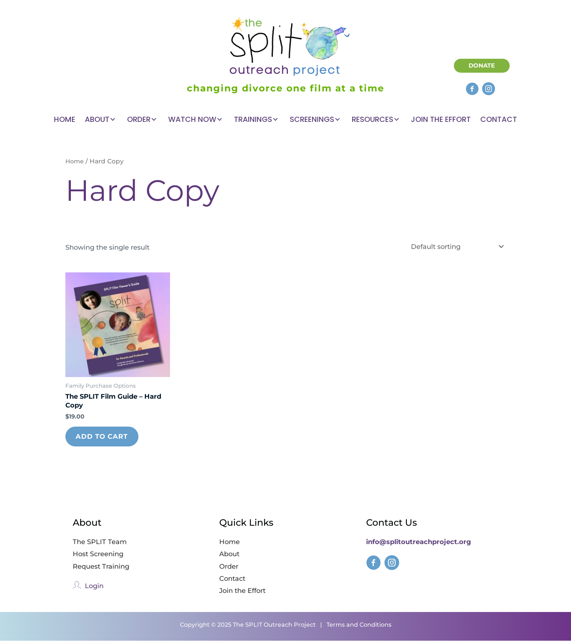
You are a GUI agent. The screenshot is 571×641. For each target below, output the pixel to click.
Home (75, 161)
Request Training (101, 567)
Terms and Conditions (358, 625)
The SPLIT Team (100, 542)
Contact (232, 579)
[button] (472, 88)
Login (94, 586)
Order (228, 567)
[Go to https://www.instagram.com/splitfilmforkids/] (391, 565)
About (229, 555)
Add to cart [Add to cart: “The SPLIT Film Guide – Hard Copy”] (102, 436)
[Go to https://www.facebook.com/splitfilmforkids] (373, 565)
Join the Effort (242, 591)
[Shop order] (455, 247)
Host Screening (98, 555)
